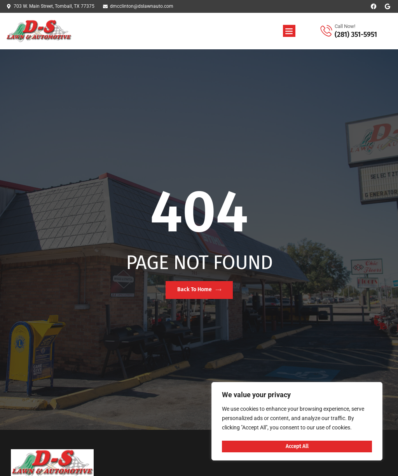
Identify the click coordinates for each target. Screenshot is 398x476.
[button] (289, 31)
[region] (296, 422)
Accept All (297, 446)
